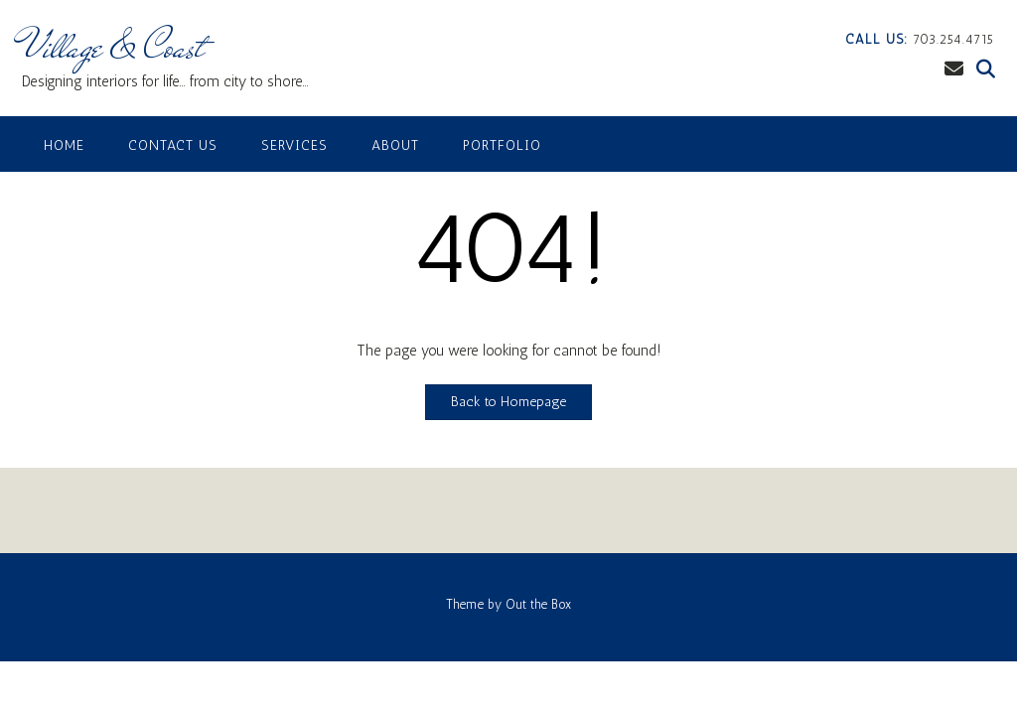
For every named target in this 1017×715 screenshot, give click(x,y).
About (395, 145)
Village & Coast (113, 46)
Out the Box (538, 604)
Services (294, 145)
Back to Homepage (508, 401)
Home (64, 145)
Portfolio (502, 145)
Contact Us (173, 145)
